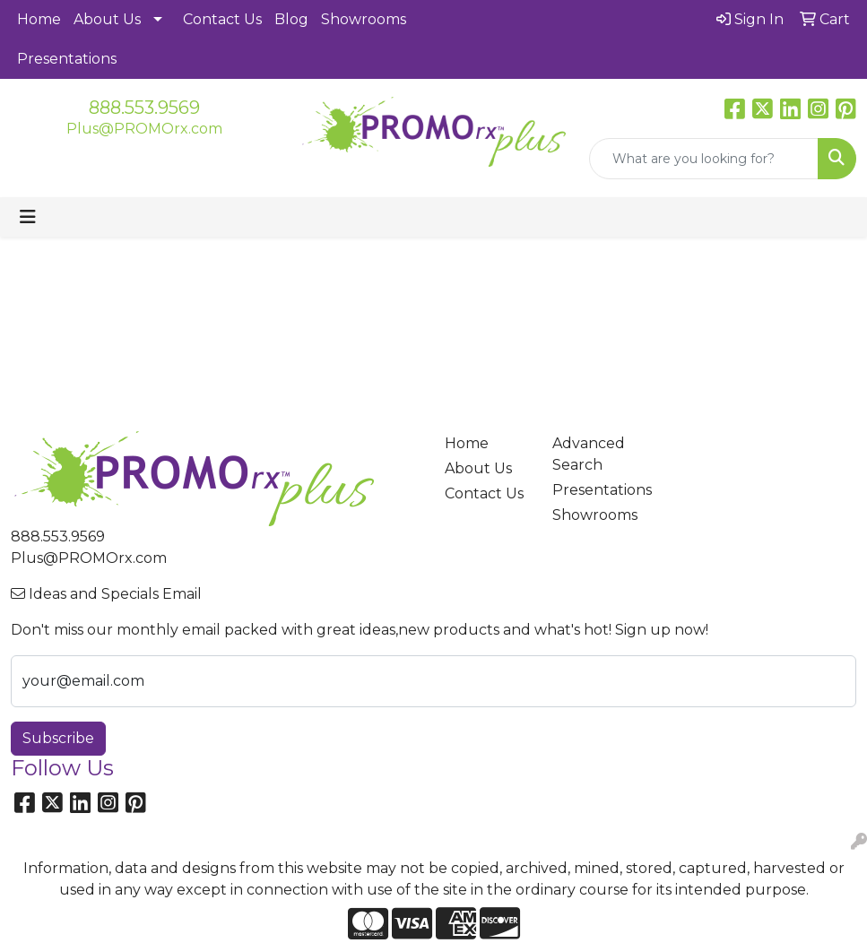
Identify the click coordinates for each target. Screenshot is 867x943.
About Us (107, 19)
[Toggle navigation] (28, 216)
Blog (291, 19)
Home (39, 19)
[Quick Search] (704, 158)
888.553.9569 (144, 107)
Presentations (67, 58)
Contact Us (222, 19)
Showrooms (363, 19)
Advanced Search (588, 454)
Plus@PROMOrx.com (144, 128)
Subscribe (58, 738)
